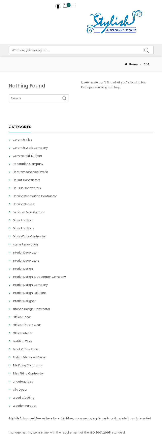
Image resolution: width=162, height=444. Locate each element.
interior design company (30, 285)
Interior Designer (24, 301)
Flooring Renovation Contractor (35, 196)
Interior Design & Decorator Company (39, 277)
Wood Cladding (23, 398)
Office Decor (22, 317)
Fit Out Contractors (26, 180)
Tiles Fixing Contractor (28, 373)
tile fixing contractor (27, 365)
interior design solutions (29, 293)
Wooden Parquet (24, 406)
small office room (26, 349)
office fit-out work (27, 325)
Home (133, 64)
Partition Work (22, 341)
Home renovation (25, 244)
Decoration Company (28, 164)
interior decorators (26, 261)
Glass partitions (23, 228)
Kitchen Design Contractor (31, 309)
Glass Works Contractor (29, 236)
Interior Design (23, 269)
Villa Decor (20, 390)
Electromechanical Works (30, 172)
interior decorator (25, 253)
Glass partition (23, 220)
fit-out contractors (27, 188)
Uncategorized (23, 382)
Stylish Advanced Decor (29, 357)
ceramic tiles (22, 140)
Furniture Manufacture (28, 212)
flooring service (24, 204)
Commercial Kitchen (27, 156)
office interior (22, 333)
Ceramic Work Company (30, 148)
